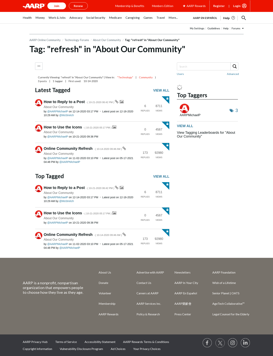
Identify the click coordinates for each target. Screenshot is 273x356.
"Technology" (125, 77)
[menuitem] (27, 19)
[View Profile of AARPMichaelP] (57, 111)
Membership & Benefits (129, 6)
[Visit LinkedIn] (245, 343)
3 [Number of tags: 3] (236, 110)
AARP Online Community (45, 40)
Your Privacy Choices (147, 349)
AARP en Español (205, 17)
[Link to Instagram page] (233, 343)
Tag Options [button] (39, 66)
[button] (244, 18)
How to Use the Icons (78, 127)
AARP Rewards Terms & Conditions (146, 342)
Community (146, 77)
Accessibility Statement (100, 342)
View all (161, 90)
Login (237, 6)
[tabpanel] (220, 17)
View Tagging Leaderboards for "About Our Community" (206, 134)
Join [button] (56, 6)
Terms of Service (66, 342)
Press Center (182, 314)
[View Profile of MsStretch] (66, 115)
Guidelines (213, 28)
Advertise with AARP (150, 272)
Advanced (233, 73)
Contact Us (143, 282)
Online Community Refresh (83, 148)
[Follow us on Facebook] (207, 343)
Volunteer (105, 293)
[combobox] (207, 66)
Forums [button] (236, 28)
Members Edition (162, 6)
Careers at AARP (147, 293)
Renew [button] (78, 6)
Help (226, 28)
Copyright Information (37, 349)
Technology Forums (76, 40)
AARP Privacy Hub (35, 342)
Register (219, 6)
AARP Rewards (108, 314)
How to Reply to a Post (79, 102)
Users (180, 73)
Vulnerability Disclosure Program (81, 349)
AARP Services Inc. (148, 303)
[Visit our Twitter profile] (220, 343)
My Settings (197, 28)
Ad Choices (118, 349)
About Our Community (107, 40)
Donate (103, 282)
